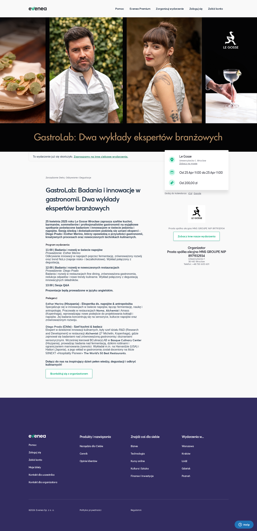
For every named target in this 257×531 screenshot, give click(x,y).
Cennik (84, 453)
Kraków (186, 453)
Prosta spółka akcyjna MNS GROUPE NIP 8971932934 (196, 254)
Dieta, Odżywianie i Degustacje (75, 177)
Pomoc (119, 8)
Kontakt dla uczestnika (41, 474)
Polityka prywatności (90, 510)
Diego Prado (54, 326)
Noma (100, 310)
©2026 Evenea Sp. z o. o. (41, 510)
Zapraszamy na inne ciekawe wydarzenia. (101, 156)
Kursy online (138, 461)
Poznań (186, 476)
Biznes (134, 446)
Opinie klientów (88, 461)
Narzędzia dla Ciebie (91, 446)
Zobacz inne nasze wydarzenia (196, 236)
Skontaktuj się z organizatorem (69, 373)
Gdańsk (186, 468)
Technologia (138, 453)
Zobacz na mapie (188, 163)
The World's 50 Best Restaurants (105, 353)
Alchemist (112, 310)
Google (197, 193)
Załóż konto (215, 8)
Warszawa (188, 446)
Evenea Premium (140, 8)
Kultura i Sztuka (140, 468)
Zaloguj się (196, 8)
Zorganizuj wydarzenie (170, 8)
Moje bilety (35, 467)
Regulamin (136, 510)
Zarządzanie (52, 177)
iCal (190, 193)
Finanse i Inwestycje (142, 476)
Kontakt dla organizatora (43, 482)
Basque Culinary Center (126, 340)
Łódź (184, 461)
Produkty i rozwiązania (95, 436)
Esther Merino (55, 303)
